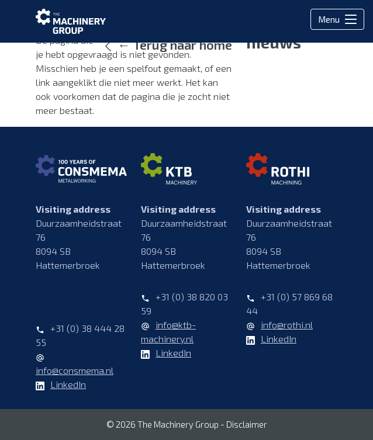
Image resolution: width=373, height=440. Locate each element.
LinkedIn (68, 384)
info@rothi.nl (287, 324)
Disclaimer (246, 424)
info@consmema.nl (74, 370)
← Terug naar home (175, 44)
